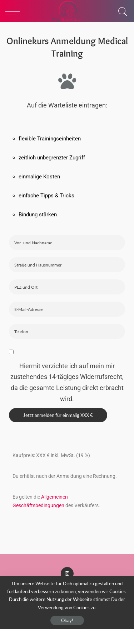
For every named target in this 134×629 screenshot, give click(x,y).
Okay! (67, 620)
